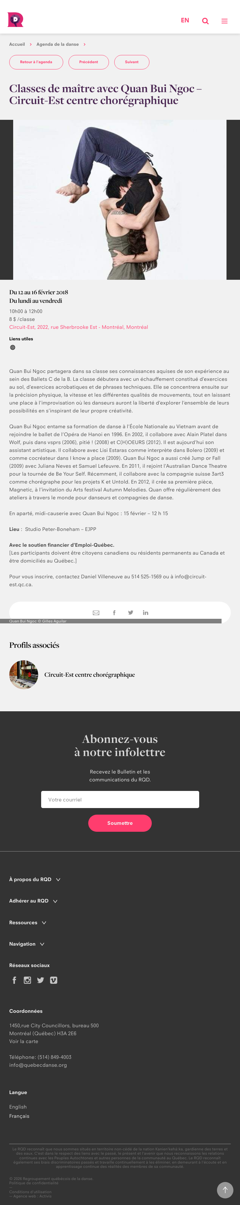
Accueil (17, 44)
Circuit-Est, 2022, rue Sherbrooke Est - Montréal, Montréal (78, 327)
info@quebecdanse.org (38, 1065)
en (185, 20)
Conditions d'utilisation (30, 1192)
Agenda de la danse (58, 44)
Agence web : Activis (32, 1196)
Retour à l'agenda (36, 62)
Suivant (132, 62)
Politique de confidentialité (34, 1183)
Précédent (88, 62)
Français (19, 1116)
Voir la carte (23, 1041)
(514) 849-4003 (54, 1057)
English (18, 1107)
